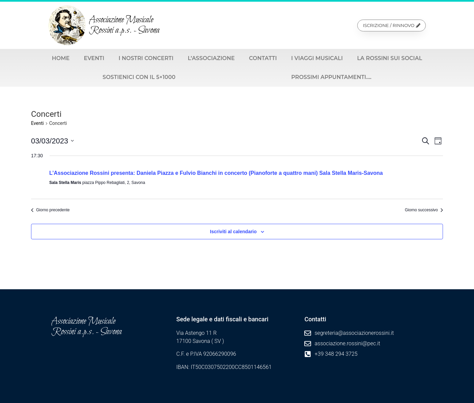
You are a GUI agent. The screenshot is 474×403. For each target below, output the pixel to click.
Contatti (263, 58)
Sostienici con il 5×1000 (139, 77)
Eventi (94, 58)
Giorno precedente (50, 210)
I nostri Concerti (145, 58)
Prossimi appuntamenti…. (331, 77)
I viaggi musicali (317, 58)
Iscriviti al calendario (233, 231)
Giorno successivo (424, 210)
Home (60, 58)
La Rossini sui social (389, 58)
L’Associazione (211, 58)
